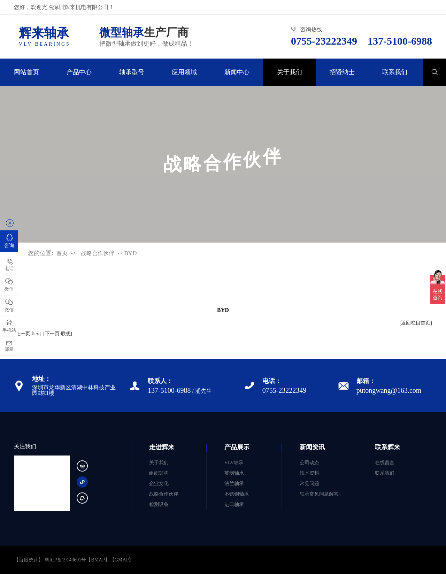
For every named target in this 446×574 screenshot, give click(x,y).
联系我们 (394, 72)
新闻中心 (236, 72)
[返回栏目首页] (416, 323)
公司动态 (309, 462)
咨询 (9, 240)
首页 (62, 253)
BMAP (98, 559)
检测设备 (159, 504)
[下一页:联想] (57, 333)
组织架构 (159, 473)
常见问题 (309, 483)
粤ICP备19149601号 (65, 559)
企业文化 (159, 483)
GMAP (122, 559)
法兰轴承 (234, 483)
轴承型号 (131, 72)
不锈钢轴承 (236, 494)
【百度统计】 (28, 559)
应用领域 (184, 72)
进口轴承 (234, 504)
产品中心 (79, 72)
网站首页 (26, 72)
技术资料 (309, 473)
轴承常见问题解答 (319, 494)
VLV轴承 (234, 462)
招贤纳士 (342, 72)
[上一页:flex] (27, 333)
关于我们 (289, 72)
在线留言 (384, 462)
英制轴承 (234, 473)
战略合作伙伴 (97, 253)
